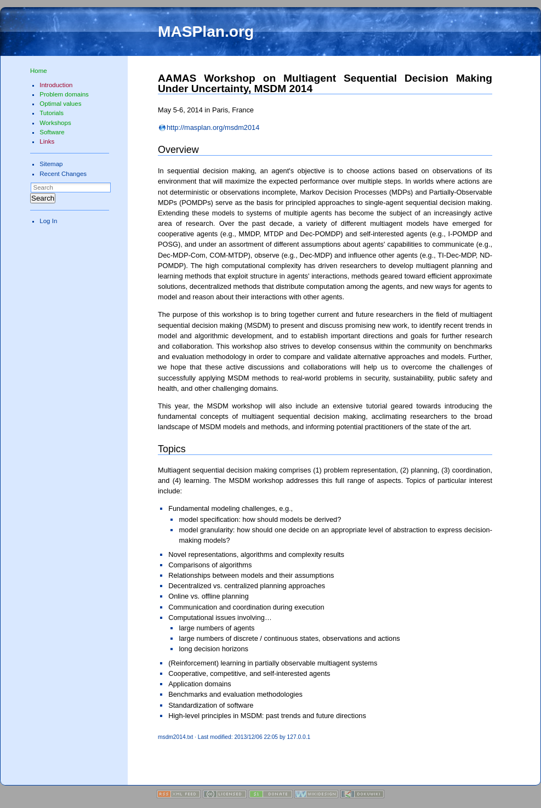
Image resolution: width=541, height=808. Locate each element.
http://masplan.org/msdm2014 (213, 127)
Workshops (55, 123)
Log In (48, 221)
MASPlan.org (206, 31)
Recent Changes (63, 173)
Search (42, 198)
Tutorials (51, 113)
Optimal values (60, 103)
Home (38, 70)
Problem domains (64, 94)
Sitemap (50, 164)
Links (46, 141)
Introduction (55, 85)
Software (51, 132)
